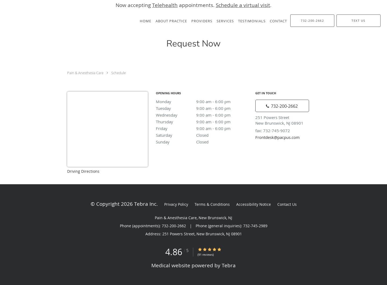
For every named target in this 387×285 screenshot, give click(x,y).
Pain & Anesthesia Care (85, 72)
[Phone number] (282, 106)
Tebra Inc (145, 203)
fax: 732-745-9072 (272, 130)
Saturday (203, 135)
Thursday (203, 121)
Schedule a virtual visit (243, 5)
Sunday (203, 142)
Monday (203, 101)
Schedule (118, 72)
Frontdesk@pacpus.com (277, 137)
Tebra (229, 265)
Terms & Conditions (212, 204)
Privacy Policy (176, 204)
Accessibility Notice (253, 204)
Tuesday (203, 108)
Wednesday (203, 115)
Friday (203, 128)
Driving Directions (83, 171)
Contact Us (287, 204)
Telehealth (165, 5)
